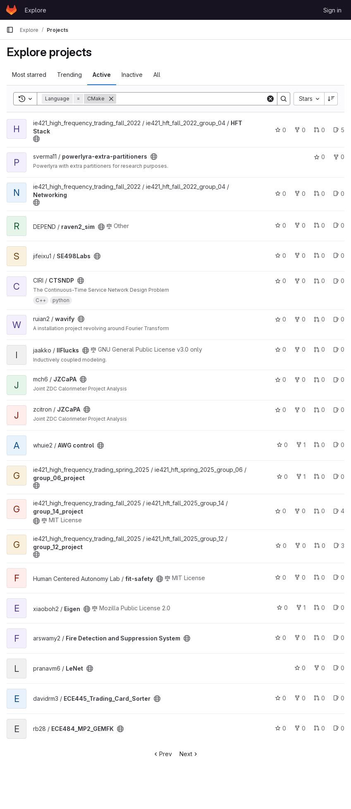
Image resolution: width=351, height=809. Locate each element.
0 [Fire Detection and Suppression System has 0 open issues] (338, 637)
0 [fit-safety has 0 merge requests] (319, 577)
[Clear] (270, 99)
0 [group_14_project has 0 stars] (280, 510)
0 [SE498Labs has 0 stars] (280, 255)
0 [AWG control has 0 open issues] (338, 444)
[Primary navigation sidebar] (10, 29)
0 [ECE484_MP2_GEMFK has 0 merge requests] (319, 728)
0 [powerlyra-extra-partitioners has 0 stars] (319, 156)
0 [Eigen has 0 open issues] (338, 607)
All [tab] (156, 74)
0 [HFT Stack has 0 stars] (280, 129)
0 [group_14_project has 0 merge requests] (319, 510)
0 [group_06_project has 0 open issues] (338, 476)
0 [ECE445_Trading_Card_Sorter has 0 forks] (300, 698)
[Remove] (111, 99)
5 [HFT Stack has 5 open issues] (338, 129)
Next (189, 753)
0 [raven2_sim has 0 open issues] (338, 225)
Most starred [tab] (29, 74)
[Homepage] (11, 10)
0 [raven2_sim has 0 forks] (300, 225)
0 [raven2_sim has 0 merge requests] (319, 225)
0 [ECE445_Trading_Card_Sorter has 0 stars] (280, 698)
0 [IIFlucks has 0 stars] (280, 349)
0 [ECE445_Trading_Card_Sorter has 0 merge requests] (319, 698)
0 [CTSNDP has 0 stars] (280, 280)
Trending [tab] (69, 74)
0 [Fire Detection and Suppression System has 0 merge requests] (319, 637)
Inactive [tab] (132, 74)
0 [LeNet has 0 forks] (319, 667)
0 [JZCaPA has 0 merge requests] (319, 379)
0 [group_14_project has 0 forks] (300, 510)
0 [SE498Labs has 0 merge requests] (319, 255)
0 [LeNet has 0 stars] (300, 667)
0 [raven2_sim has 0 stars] (280, 225)
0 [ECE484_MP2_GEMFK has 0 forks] (300, 728)
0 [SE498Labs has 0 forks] (300, 255)
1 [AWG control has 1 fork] (301, 444)
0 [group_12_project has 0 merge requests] (319, 545)
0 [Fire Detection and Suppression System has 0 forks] (300, 637)
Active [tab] (102, 74)
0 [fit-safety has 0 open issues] (338, 577)
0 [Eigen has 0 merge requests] (319, 607)
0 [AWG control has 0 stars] (282, 444)
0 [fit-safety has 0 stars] (280, 577)
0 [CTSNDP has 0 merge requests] (319, 280)
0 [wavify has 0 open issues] (338, 319)
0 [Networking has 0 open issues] (338, 193)
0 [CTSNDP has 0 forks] (300, 280)
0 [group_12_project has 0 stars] (281, 545)
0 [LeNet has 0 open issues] (338, 667)
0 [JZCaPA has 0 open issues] (338, 379)
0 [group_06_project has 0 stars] (282, 476)
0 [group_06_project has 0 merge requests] (319, 476)
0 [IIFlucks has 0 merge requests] (319, 349)
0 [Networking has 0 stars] (280, 193)
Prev (162, 753)
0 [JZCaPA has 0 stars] (280, 379)
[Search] (191, 99)
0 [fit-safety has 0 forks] (300, 577)
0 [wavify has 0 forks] (300, 319)
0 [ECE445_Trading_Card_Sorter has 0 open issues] (338, 698)
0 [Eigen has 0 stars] (282, 607)
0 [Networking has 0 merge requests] (319, 193)
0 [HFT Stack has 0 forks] (300, 129)
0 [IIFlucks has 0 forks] (300, 349)
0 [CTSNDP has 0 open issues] (338, 280)
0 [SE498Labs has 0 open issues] (338, 255)
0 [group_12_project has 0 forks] (300, 545)
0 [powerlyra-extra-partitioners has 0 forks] (338, 156)
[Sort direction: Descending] (331, 98)
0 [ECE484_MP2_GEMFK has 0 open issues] (338, 728)
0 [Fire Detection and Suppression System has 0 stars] (280, 637)
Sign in (332, 10)
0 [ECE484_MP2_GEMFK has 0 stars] (280, 728)
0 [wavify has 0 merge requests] (319, 319)
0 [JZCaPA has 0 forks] (300, 379)
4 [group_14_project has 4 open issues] (338, 510)
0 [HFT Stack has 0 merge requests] (319, 129)
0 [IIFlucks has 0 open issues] (338, 349)
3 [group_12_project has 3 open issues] (339, 545)
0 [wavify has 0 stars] (280, 319)
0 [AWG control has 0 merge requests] (319, 444)
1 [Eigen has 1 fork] (301, 607)
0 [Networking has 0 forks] (300, 193)
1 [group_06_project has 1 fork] (301, 476)
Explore (35, 10)
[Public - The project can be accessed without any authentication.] (36, 139)
